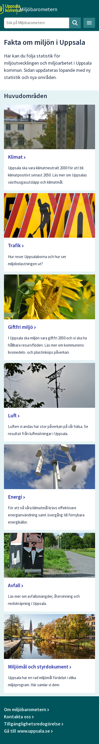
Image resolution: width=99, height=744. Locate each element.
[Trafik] (49, 232)
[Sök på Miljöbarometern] (36, 22)
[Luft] (49, 402)
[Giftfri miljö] (49, 317)
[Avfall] (49, 572)
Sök (75, 22)
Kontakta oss (17, 717)
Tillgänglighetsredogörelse (32, 724)
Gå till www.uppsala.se (27, 731)
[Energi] (49, 487)
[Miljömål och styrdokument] (49, 653)
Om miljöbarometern (25, 709)
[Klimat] (49, 147)
